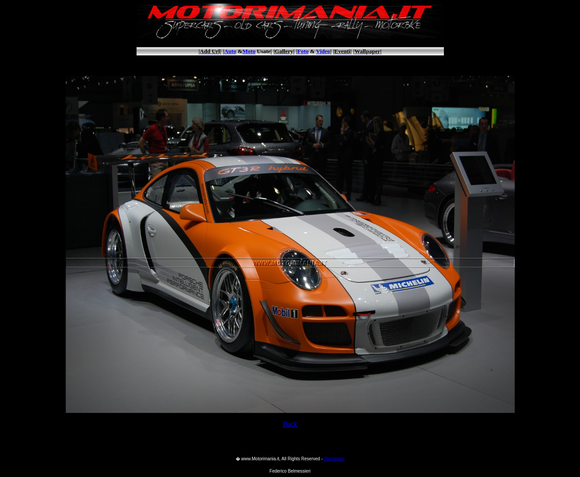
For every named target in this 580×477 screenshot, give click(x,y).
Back (290, 424)
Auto (230, 51)
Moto (249, 51)
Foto (302, 51)
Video (323, 51)
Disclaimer (334, 458)
